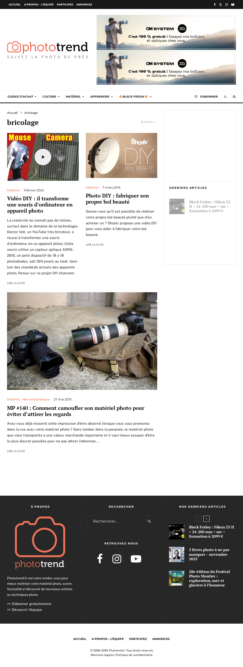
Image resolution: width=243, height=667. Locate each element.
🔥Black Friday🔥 (133, 96)
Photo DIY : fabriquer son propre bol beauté (117, 199)
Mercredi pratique (36, 399)
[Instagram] (227, 4)
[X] (220, 4)
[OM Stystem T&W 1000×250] (166, 18)
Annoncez (84, 4)
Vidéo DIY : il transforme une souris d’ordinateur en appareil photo (40, 204)
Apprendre (99, 96)
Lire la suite (16, 283)
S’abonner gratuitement (31, 604)
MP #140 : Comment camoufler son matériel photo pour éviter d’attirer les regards (75, 411)
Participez (65, 4)
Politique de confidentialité (134, 655)
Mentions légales (102, 655)
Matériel (73, 96)
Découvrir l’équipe (27, 610)
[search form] (116, 521)
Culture (49, 96)
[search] (150, 521)
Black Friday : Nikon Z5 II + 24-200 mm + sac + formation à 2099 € (210, 204)
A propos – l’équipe (39, 4)
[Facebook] (214, 4)
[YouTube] (233, 4)
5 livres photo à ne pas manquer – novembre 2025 (209, 227)
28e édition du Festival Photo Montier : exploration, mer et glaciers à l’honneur (209, 251)
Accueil (15, 4)
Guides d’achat (20, 96)
